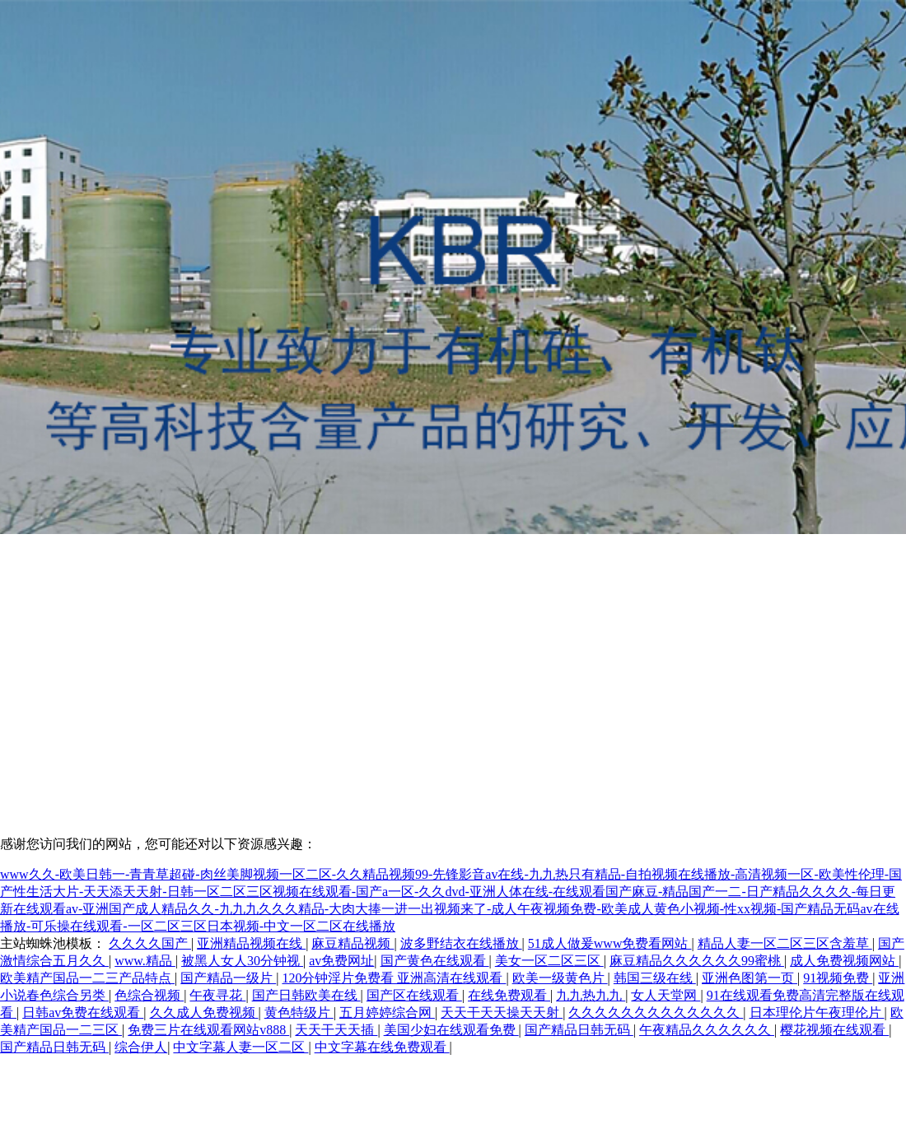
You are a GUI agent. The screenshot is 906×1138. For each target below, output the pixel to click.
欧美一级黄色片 (560, 978)
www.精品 (144, 961)
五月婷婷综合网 (387, 1013)
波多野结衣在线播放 (461, 943)
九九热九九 (590, 995)
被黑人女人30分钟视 (242, 961)
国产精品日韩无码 (579, 1030)
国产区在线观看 (414, 995)
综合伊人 (140, 1047)
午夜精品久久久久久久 (706, 1030)
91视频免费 (837, 978)
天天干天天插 (336, 1030)
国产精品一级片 (228, 978)
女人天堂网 (665, 995)
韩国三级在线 (655, 978)
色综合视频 (149, 995)
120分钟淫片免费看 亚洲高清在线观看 (394, 978)
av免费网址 (341, 961)
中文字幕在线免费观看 (382, 1047)
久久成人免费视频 (204, 1013)
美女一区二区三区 (549, 961)
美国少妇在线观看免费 (451, 1030)
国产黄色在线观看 (435, 961)
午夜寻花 (217, 995)
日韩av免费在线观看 (82, 1013)
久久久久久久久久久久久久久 (655, 1013)
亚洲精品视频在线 (251, 943)
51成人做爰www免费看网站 (610, 943)
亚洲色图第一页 (749, 978)
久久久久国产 (150, 943)
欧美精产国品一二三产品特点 (87, 978)
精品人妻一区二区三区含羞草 (785, 943)
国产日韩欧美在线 (306, 995)
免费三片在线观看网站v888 (208, 1030)
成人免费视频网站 (844, 961)
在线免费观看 (509, 995)
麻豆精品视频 (352, 943)
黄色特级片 (299, 1013)
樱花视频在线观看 (834, 1030)
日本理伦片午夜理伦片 (817, 1013)
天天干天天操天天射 (502, 1013)
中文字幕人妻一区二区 (240, 1047)
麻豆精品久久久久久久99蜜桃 (696, 961)
